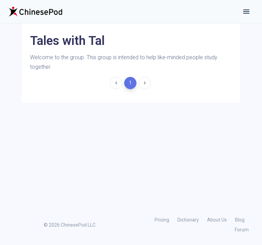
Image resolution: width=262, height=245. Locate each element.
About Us (217, 220)
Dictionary (188, 220)
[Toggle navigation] (246, 11)
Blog (240, 220)
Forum (242, 229)
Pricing (162, 220)
